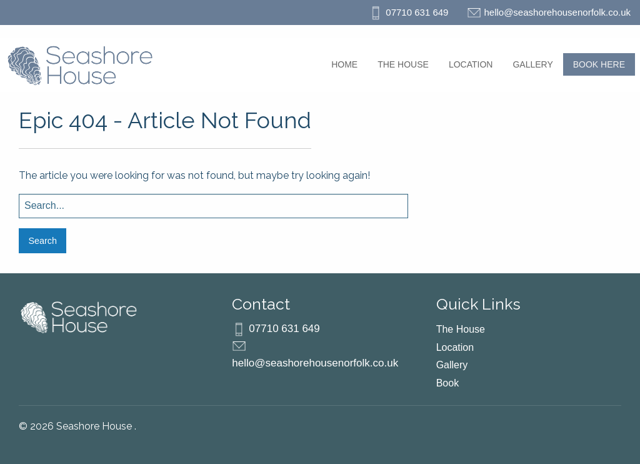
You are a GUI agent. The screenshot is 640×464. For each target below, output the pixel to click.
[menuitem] (344, 64)
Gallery (532, 64)
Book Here (599, 64)
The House (403, 64)
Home (344, 64)
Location (471, 64)
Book (447, 383)
